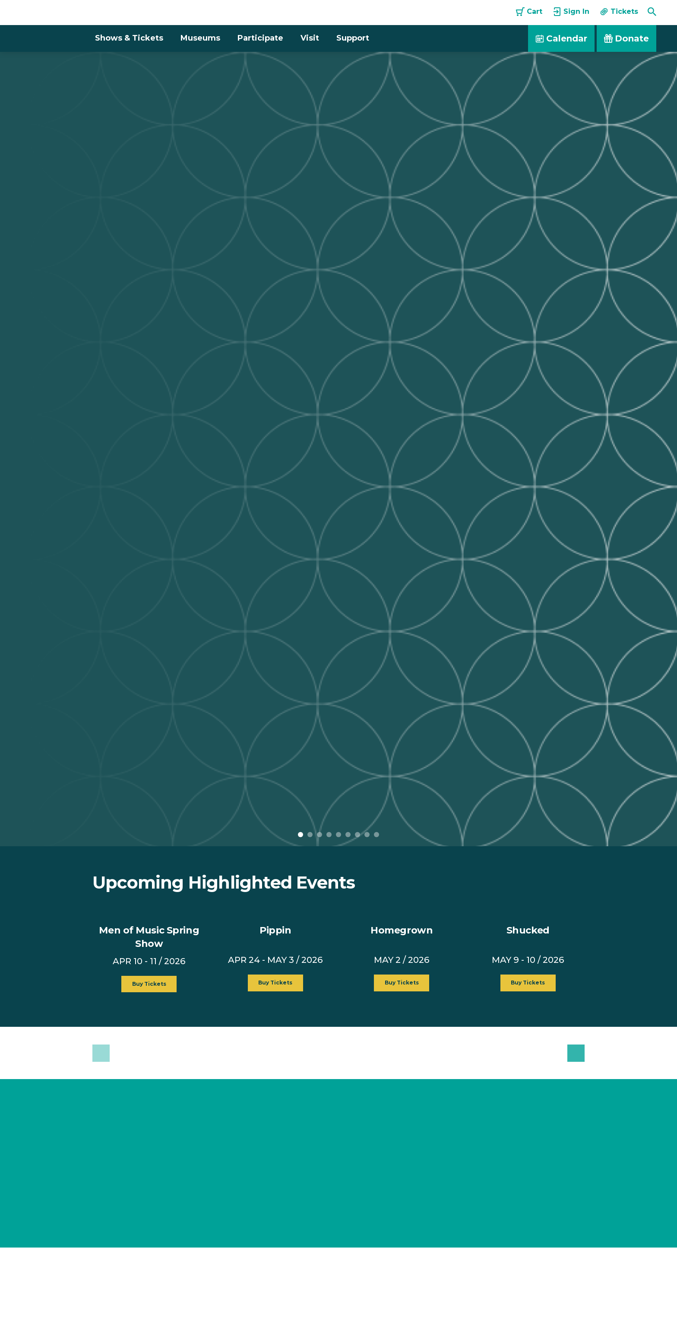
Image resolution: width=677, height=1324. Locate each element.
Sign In (571, 11)
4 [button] (329, 834)
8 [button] (367, 834)
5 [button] (338, 834)
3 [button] (319, 834)
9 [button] (376, 834)
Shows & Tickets (129, 38)
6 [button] (348, 834)
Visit (310, 38)
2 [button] (310, 834)
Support (352, 38)
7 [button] (357, 834)
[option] (338, 449)
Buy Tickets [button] (149, 984)
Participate (260, 38)
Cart (529, 11)
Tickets (619, 11)
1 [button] (300, 834)
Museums (200, 38)
